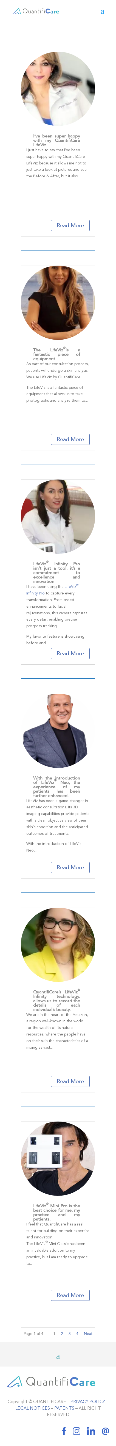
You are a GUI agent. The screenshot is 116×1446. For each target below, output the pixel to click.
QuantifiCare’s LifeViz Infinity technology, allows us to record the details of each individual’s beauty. (56, 1001)
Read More (70, 225)
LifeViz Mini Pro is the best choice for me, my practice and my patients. (56, 1212)
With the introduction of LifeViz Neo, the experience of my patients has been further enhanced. (56, 787)
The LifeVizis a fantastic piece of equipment (56, 354)
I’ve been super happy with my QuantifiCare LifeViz (56, 140)
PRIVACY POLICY (87, 1402)
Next (88, 1333)
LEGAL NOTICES (32, 1408)
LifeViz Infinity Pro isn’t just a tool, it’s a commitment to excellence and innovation (56, 573)
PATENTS (64, 1408)
